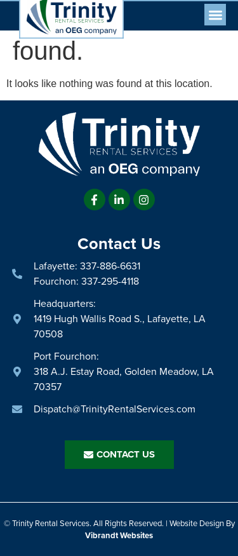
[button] (215, 15)
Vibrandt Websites (119, 535)
